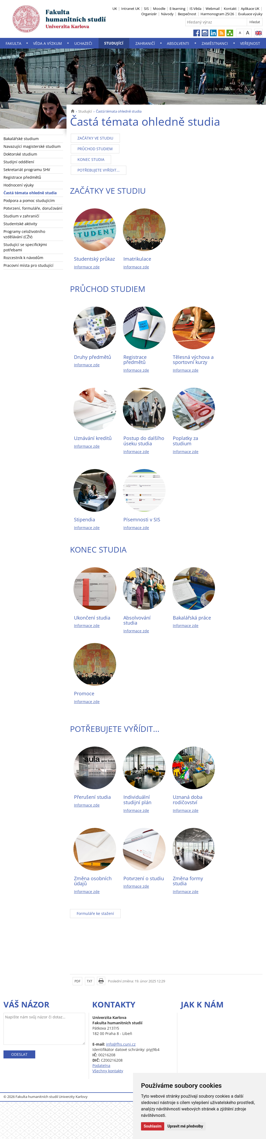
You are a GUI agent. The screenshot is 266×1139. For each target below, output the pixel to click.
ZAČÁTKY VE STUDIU (95, 138)
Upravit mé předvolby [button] (185, 1126)
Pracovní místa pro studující (28, 265)
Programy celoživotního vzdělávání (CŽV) (24, 234)
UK (114, 8)
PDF (77, 981)
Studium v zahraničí (21, 216)
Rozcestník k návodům (23, 257)
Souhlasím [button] (153, 1126)
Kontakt (230, 8)
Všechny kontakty (107, 1070)
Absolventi (178, 43)
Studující (113, 43)
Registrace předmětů (22, 177)
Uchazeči (83, 43)
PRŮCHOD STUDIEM (95, 148)
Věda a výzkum (47, 43)
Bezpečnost (187, 13)
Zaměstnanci (215, 43)
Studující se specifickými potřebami (25, 247)
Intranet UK (130, 8)
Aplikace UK (250, 8)
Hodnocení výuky (18, 185)
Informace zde (87, 266)
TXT (89, 981)
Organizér (149, 13)
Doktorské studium (20, 154)
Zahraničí (145, 43)
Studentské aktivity (20, 223)
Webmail (213, 8)
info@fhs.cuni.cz (121, 1044)
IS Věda (195, 8)
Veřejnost (250, 43)
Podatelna (101, 1065)
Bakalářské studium (21, 138)
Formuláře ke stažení (95, 913)
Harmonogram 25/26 (217, 13)
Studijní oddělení (18, 161)
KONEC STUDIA (90, 159)
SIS (146, 8)
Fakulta (13, 43)
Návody (167, 13)
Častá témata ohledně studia (30, 192)
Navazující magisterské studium (32, 146)
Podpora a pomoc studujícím (29, 200)
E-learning (177, 8)
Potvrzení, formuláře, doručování (32, 208)
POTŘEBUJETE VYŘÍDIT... (98, 170)
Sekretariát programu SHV (26, 169)
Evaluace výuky (250, 13)
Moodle (159, 8)
